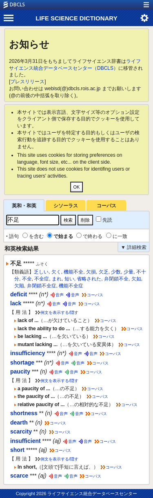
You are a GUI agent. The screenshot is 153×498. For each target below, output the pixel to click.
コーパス (106, 206)
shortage (22, 362)
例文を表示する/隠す (59, 312)
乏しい (41, 272)
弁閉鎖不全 (116, 279)
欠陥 (19, 286)
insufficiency (27, 353)
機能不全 (73, 272)
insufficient (25, 441)
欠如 (136, 279)
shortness (24, 413)
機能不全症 (71, 286)
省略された (89, 279)
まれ (57, 279)
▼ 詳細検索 (133, 247)
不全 (27, 279)
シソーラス (65, 206)
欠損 (91, 272)
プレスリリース (27, 81)
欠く (56, 272)
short (17, 450)
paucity (20, 371)
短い (69, 279)
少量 (128, 272)
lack (15, 303)
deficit (18, 294)
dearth (19, 422)
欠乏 (104, 272)
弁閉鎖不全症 (41, 286)
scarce (19, 475)
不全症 (41, 279)
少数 (116, 272)
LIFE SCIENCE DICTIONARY (76, 18)
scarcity (21, 431)
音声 (59, 295)
